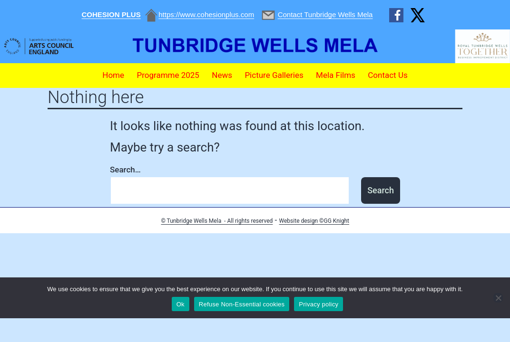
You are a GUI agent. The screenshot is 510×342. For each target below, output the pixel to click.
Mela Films (335, 75)
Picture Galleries (274, 75)
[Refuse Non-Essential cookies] (498, 298)
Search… (125, 169)
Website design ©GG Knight (314, 221)
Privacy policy (318, 304)
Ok (181, 304)
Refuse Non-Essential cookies (241, 304)
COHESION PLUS (111, 14)
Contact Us (387, 75)
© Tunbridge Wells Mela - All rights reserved (217, 221)
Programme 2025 (168, 75)
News (222, 75)
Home (113, 75)
